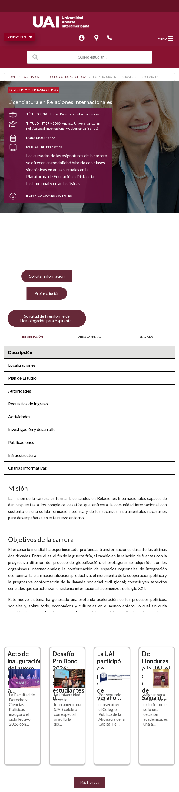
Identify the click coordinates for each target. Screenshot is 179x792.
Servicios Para (16, 37)
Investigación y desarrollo (32, 429)
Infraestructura (22, 455)
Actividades (19, 416)
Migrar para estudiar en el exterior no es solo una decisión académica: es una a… (155, 709)
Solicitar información (47, 276)
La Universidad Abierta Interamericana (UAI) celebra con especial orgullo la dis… (67, 709)
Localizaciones (21, 364)
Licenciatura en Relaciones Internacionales (125, 77)
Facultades (31, 77)
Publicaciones (21, 442)
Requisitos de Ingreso (28, 403)
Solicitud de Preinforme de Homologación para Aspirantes (47, 318)
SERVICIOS (146, 336)
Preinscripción (47, 293)
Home (12, 77)
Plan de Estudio (22, 377)
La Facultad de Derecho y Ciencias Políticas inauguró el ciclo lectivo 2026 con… (22, 709)
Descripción (20, 352)
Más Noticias (89, 782)
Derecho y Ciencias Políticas (65, 77)
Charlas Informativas (27, 467)
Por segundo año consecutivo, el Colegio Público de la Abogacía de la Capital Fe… (111, 709)
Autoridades (19, 390)
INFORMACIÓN (32, 336)
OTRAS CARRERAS (89, 336)
